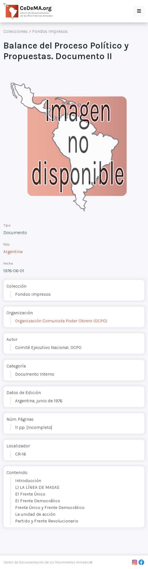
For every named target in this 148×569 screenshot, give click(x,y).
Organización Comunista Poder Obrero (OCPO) (61, 320)
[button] (139, 11)
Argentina (13, 251)
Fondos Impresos (50, 31)
